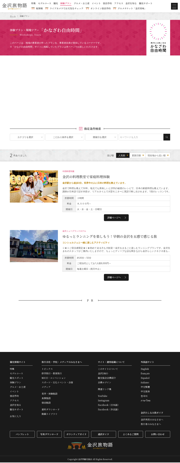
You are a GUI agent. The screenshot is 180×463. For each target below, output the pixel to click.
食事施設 (46, 399)
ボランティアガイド (76, 434)
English (145, 369)
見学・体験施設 (49, 394)
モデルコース (44, 3)
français (145, 374)
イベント (96, 3)
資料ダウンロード (51, 410)
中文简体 (145, 392)
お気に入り (15, 417)
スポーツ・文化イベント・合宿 (57, 383)
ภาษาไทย (145, 401)
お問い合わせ (158, 434)
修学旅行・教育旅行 (52, 374)
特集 (33, 3)
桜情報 (39, 8)
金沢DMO (103, 374)
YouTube (102, 396)
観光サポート (145, 3)
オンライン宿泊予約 (100, 8)
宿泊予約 (107, 3)
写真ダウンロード (49, 434)
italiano (145, 383)
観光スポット (16, 378)
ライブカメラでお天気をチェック (66, 8)
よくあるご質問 (131, 434)
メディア (46, 387)
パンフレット (22, 434)
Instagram (103, 401)
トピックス (47, 369)
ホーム (13, 16)
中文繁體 (145, 387)
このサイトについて (108, 369)
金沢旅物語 (14, 6)
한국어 (144, 396)
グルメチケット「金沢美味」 (132, 8)
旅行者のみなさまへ (151, 425)
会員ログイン (104, 383)
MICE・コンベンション (54, 378)
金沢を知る (131, 3)
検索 (166, 137)
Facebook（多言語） (109, 410)
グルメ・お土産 (81, 3)
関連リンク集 (104, 390)
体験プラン (65, 3)
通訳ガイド (103, 434)
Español (145, 378)
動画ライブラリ (49, 414)
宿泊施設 (46, 403)
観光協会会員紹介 (107, 378)
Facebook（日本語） (109, 405)
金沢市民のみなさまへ (152, 420)
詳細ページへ (117, 218)
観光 (55, 3)
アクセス (118, 3)
